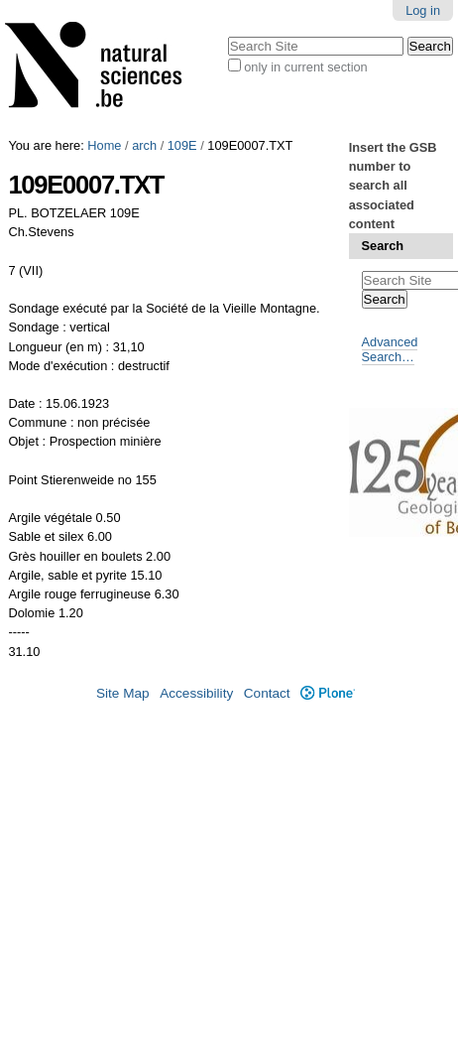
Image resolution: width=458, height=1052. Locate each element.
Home (104, 145)
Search (383, 245)
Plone (327, 693)
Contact (267, 693)
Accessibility (196, 693)
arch (144, 145)
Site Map (123, 693)
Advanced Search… (390, 349)
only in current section (305, 67)
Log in (422, 10)
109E (182, 145)
